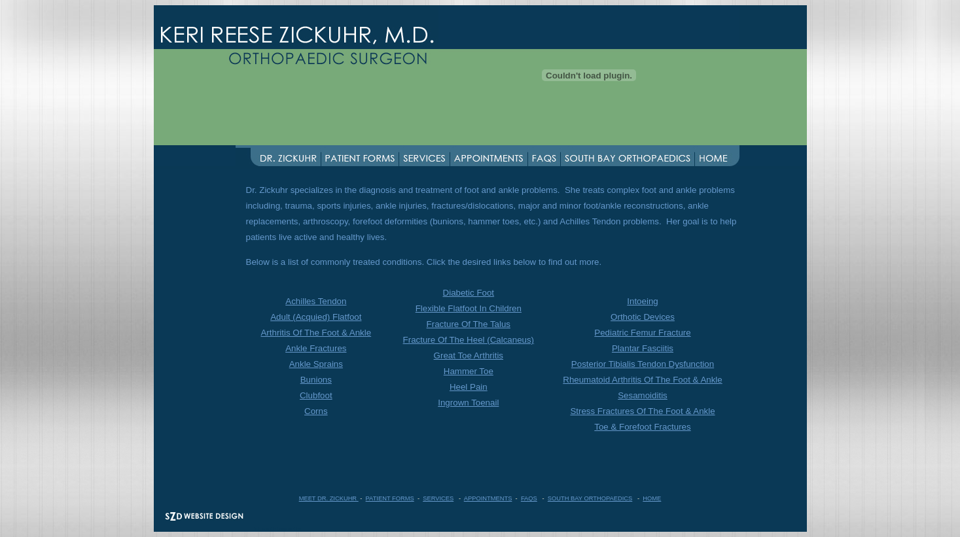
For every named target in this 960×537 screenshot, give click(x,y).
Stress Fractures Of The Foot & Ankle (642, 411)
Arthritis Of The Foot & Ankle (315, 333)
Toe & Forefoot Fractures (642, 427)
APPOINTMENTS (488, 498)
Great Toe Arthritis (468, 355)
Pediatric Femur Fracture (642, 333)
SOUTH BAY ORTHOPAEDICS (590, 498)
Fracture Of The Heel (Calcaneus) (469, 340)
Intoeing (642, 301)
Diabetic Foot (469, 293)
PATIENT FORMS (390, 498)
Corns (316, 411)
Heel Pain (469, 387)
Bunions (316, 380)
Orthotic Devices (643, 317)
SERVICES (438, 498)
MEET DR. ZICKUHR (329, 498)
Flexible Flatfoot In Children (469, 308)
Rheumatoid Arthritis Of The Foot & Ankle (642, 380)
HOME (652, 498)
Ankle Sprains (316, 364)
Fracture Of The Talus (468, 324)
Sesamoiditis (642, 395)
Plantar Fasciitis (642, 348)
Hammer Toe (468, 371)
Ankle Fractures (315, 348)
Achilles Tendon (315, 301)
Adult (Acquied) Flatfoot (315, 317)
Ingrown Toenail (468, 402)
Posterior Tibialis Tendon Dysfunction (642, 364)
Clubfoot (316, 395)
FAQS (529, 498)
